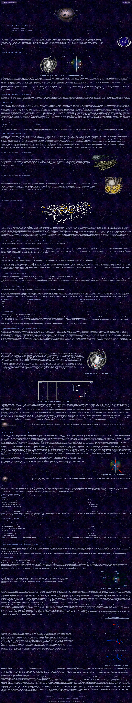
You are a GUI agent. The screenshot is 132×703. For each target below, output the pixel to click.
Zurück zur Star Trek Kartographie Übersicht (66, 698)
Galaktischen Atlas (56, 478)
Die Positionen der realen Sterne (116, 424)
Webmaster (67, 701)
